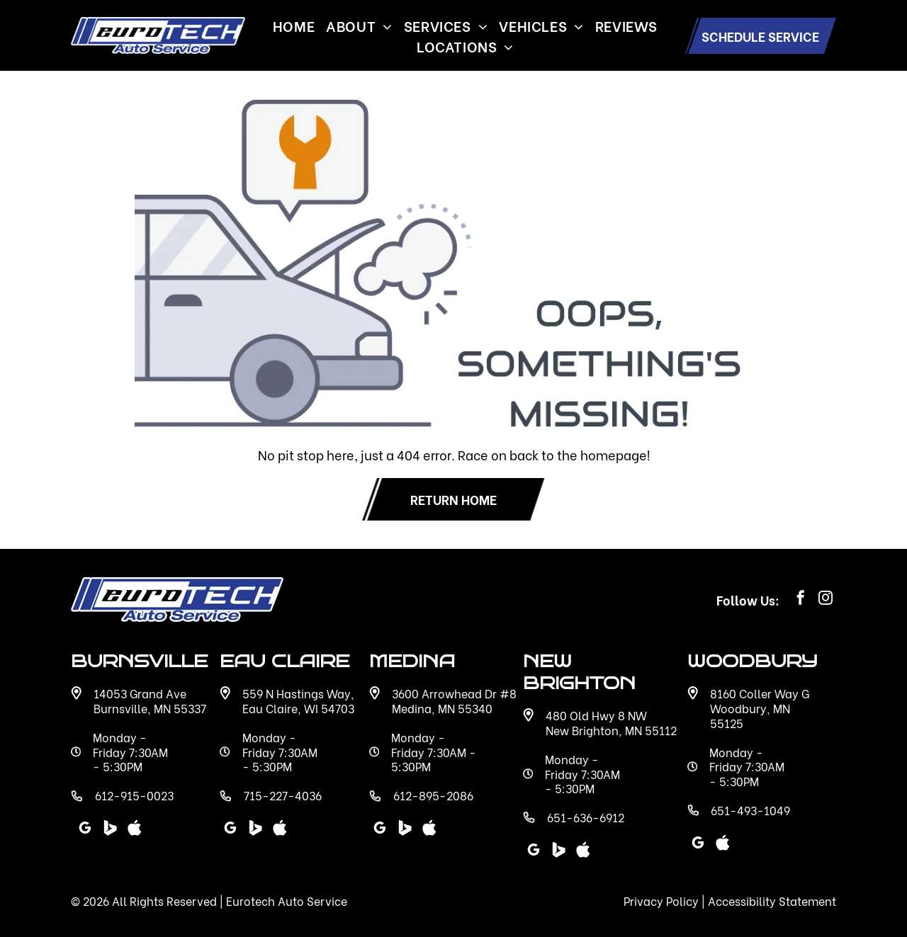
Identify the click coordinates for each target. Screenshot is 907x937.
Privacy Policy (661, 900)
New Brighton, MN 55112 (611, 730)
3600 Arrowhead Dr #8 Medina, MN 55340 (454, 700)
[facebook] (800, 599)
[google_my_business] (533, 851)
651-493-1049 (750, 810)
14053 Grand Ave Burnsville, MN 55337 (150, 700)
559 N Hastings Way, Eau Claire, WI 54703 (298, 700)
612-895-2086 (433, 795)
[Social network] (558, 851)
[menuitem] (293, 25)
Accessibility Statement (772, 900)
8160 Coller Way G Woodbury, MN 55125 (759, 708)
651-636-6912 (585, 817)
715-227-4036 (283, 795)
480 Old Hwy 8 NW (596, 715)
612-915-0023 (134, 795)
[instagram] (825, 599)
